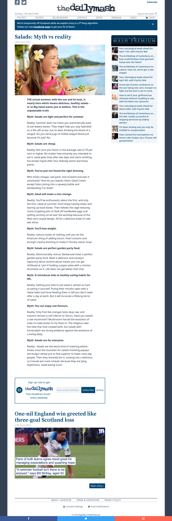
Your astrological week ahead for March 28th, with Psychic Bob (136, 107)
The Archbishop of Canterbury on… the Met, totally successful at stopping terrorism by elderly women (137, 118)
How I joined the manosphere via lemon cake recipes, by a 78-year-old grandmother (137, 137)
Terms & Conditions (87, 500)
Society (39, 17)
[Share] (143, 518)
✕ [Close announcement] (153, 24)
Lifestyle (82, 17)
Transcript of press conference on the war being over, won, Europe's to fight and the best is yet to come (137, 87)
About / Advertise (61, 500)
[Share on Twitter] (86, 518)
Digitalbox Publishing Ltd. (89, 514)
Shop (150, 17)
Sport (99, 17)
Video (133, 17)
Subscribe (88, 390)
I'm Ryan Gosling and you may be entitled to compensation (136, 129)
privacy (100, 389)
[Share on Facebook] (28, 518)
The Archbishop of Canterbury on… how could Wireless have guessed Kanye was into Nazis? (137, 59)
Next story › (97, 486)
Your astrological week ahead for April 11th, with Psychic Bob (136, 50)
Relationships (60, 17)
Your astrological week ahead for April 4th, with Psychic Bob (136, 79)
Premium (116, 17)
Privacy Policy (112, 500)
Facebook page (42, 26)
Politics (21, 17)
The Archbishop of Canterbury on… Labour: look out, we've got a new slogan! (137, 69)
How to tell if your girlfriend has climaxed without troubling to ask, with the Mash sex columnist (136, 98)
